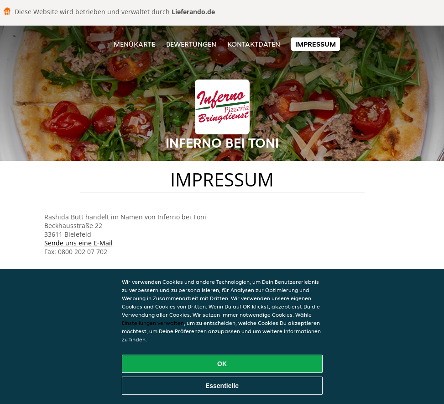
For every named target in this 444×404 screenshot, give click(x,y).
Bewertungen (191, 44)
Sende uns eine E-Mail (78, 243)
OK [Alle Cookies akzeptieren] (222, 363)
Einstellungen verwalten (153, 322)
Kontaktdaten (253, 44)
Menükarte (134, 44)
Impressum (315, 44)
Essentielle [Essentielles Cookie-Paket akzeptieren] (222, 385)
